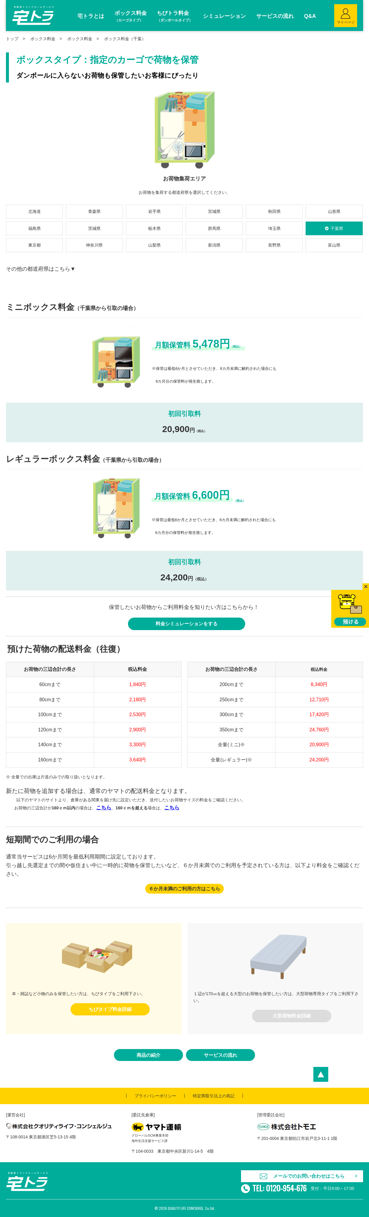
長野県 (274, 245)
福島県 (34, 228)
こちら (103, 808)
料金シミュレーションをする (187, 623)
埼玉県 (274, 228)
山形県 (334, 211)
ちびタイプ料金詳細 (110, 1009)
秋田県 (274, 211)
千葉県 (337, 228)
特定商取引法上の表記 (213, 1095)
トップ (12, 38)
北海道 (34, 211)
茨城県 (94, 228)
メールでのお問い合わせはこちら (309, 1176)
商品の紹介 (148, 1055)
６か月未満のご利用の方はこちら (184, 888)
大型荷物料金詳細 (292, 1015)
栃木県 (154, 228)
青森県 (94, 211)
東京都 (34, 245)
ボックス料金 (79, 38)
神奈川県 (94, 245)
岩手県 (154, 211)
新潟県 (214, 245)
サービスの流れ (220, 1055)
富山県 (334, 245)
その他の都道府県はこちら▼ (41, 269)
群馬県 (214, 228)
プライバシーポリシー (155, 1095)
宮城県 (214, 211)
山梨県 (154, 245)
